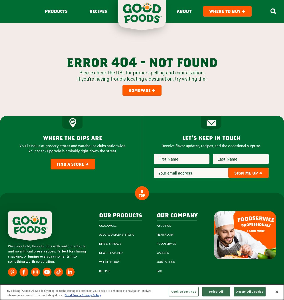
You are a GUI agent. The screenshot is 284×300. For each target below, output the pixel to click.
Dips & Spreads (110, 244)
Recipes (98, 11)
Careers (163, 253)
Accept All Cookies (249, 291)
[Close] (277, 292)
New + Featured (111, 253)
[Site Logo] (30, 226)
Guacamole (107, 226)
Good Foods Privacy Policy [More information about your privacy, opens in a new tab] (83, 295)
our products (120, 215)
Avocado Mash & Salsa (116, 234)
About (184, 11)
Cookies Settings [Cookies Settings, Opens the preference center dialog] (183, 291)
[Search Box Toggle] (273, 11)
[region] (142, 292)
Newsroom (165, 234)
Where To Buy (109, 262)
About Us (164, 226)
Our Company (177, 215)
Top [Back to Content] (142, 193)
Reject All (216, 291)
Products (56, 11)
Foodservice (166, 244)
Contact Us (166, 262)
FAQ (159, 271)
